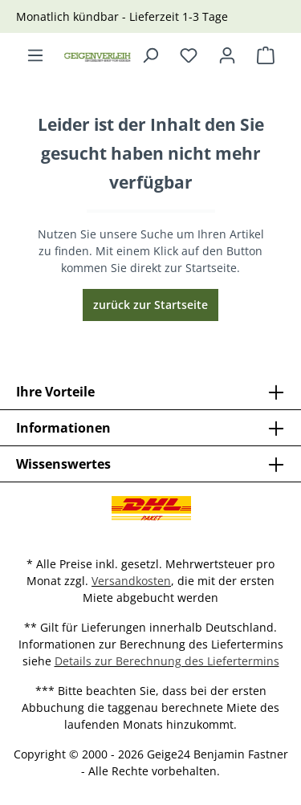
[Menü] (35, 55)
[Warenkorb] (265, 55)
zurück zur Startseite (150, 304)
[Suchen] (150, 55)
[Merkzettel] (188, 55)
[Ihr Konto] (227, 55)
